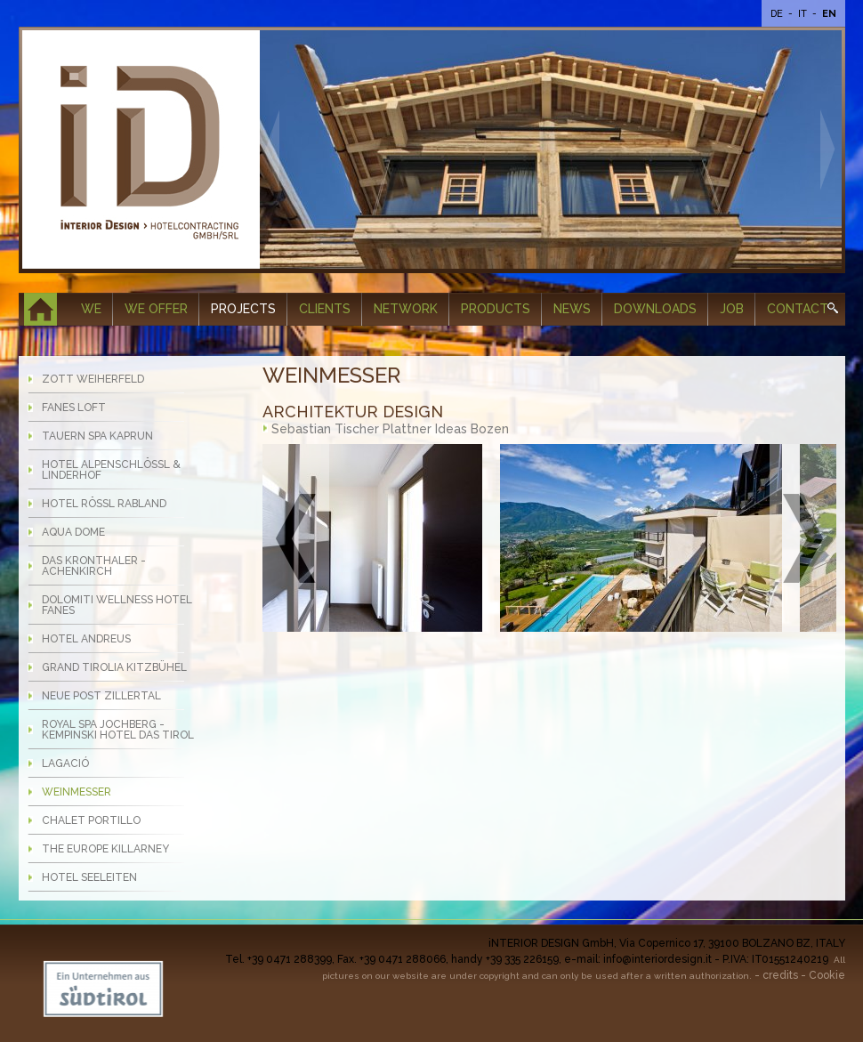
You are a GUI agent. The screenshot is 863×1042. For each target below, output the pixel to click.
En (829, 14)
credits (780, 975)
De (778, 14)
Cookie (827, 975)
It (804, 14)
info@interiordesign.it (657, 959)
